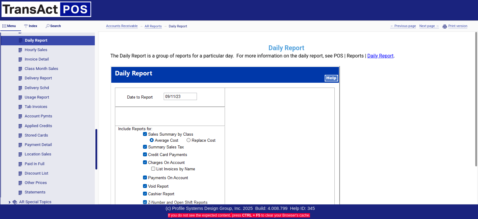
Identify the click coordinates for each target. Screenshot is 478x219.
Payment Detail (38, 144)
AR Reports (153, 26)
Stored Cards (36, 135)
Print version (457, 26)
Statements (35, 192)
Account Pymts (38, 116)
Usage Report (37, 97)
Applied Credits (38, 125)
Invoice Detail (37, 59)
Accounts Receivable (122, 26)
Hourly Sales (36, 49)
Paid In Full (35, 164)
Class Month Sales (41, 68)
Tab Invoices (36, 106)
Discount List (36, 173)
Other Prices (36, 182)
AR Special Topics (35, 202)
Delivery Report (38, 78)
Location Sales (38, 154)
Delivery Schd (37, 87)
